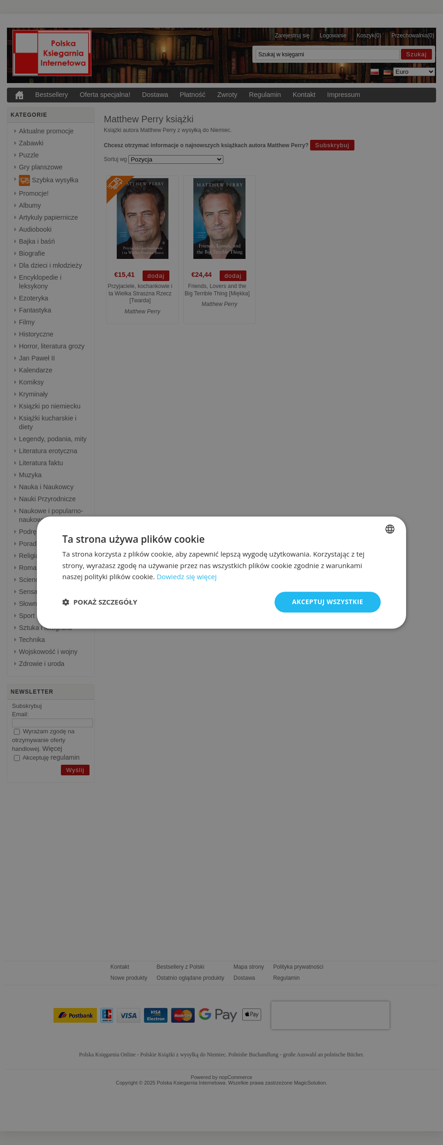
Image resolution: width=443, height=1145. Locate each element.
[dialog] (221, 572)
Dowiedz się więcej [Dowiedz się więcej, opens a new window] (186, 576)
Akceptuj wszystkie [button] (327, 601)
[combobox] (390, 529)
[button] (99, 602)
